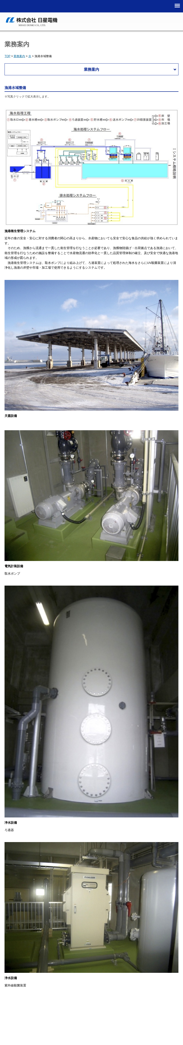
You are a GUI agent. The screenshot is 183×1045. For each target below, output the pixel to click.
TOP (7, 56)
